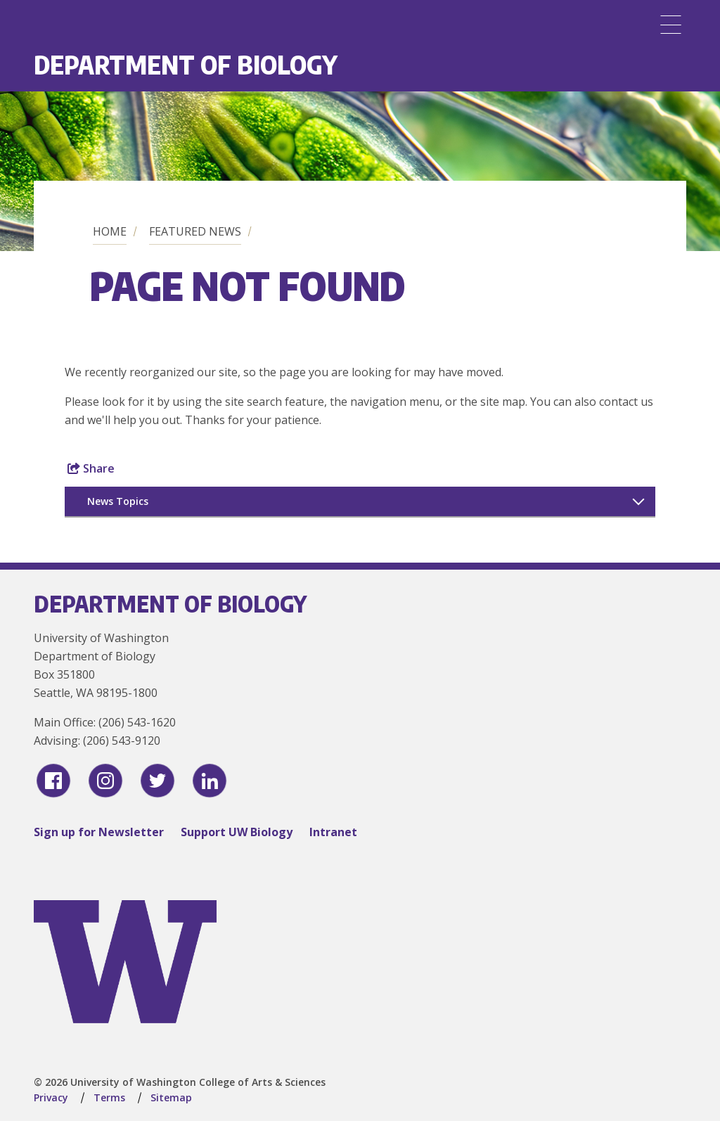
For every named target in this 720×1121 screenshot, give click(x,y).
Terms (109, 1097)
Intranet (333, 832)
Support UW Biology (236, 832)
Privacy (51, 1097)
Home (110, 231)
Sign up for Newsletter (99, 832)
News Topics (117, 501)
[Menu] (670, 24)
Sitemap (171, 1097)
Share (91, 468)
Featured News (195, 231)
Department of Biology (186, 64)
